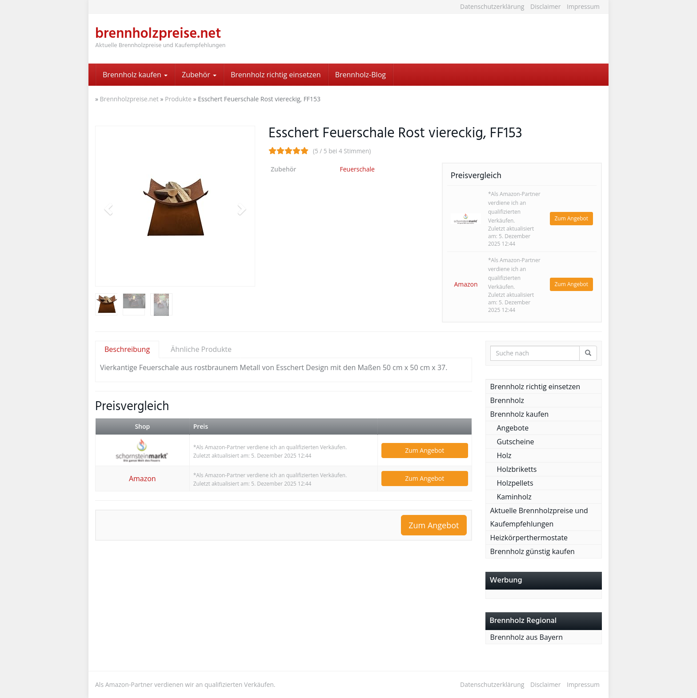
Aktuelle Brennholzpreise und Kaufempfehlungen (539, 517)
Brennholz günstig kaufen (532, 551)
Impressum (583, 6)
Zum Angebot (572, 218)
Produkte (178, 99)
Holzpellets (515, 483)
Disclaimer (545, 6)
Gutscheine (515, 442)
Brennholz (507, 400)
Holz (504, 455)
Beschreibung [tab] (127, 349)
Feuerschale (357, 169)
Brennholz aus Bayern (526, 637)
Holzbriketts (517, 469)
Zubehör (199, 75)
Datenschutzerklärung (492, 6)
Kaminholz (514, 497)
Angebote (513, 428)
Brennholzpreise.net (129, 99)
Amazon (465, 284)
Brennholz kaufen (135, 75)
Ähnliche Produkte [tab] (201, 349)
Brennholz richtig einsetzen (276, 75)
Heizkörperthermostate (529, 537)
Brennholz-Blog (360, 75)
